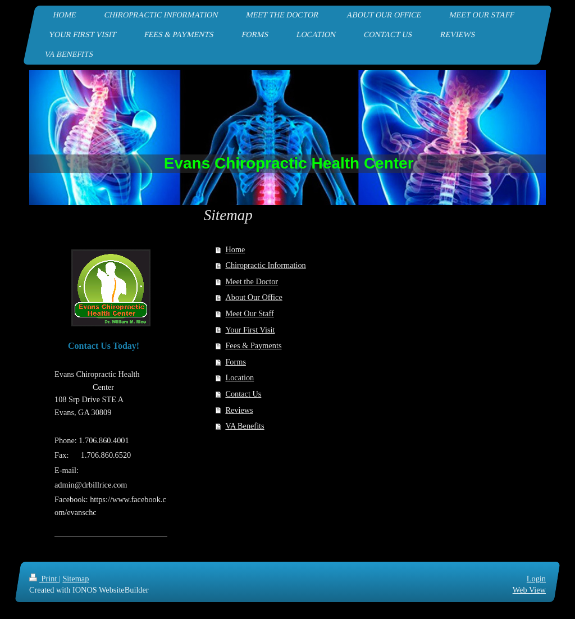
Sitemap (75, 578)
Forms (235, 361)
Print (44, 578)
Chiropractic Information (265, 265)
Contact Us (243, 393)
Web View (529, 589)
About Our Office (253, 297)
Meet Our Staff (249, 313)
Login (536, 578)
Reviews (239, 410)
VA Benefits (244, 425)
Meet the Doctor (251, 281)
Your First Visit (250, 329)
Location (239, 377)
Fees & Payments (253, 345)
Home (235, 249)
